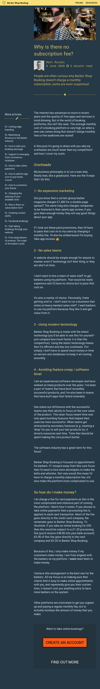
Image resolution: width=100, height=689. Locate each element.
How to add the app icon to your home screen (16, 177)
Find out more (65, 662)
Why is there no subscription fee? (14, 206)
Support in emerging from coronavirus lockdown (17, 157)
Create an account (65, 642)
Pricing (79, 3)
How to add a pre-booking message (15, 148)
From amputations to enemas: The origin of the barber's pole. (16, 240)
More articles (13, 114)
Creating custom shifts (15, 214)
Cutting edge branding (13, 128)
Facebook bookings (16, 221)
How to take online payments (16, 167)
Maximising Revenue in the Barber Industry (16, 138)
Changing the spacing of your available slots (13, 196)
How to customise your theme (16, 187)
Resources (91, 3)
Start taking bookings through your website (16, 229)
